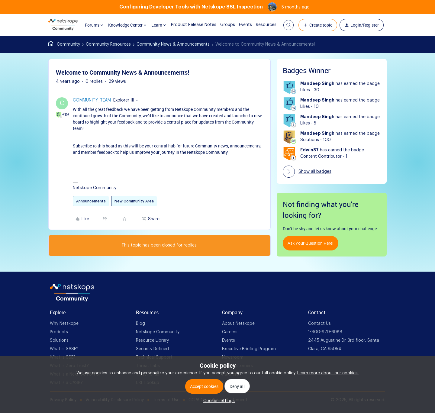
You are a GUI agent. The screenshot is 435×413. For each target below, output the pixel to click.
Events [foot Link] (228, 340)
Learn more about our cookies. (328, 373)
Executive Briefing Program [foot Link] (249, 349)
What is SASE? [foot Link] (64, 349)
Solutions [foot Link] (59, 340)
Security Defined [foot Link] (152, 349)
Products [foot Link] (59, 332)
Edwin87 (309, 150)
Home (64, 44)
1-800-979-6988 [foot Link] (325, 332)
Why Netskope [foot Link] (64, 323)
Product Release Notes (188, 25)
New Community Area (134, 201)
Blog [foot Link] (140, 323)
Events (240, 25)
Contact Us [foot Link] (319, 323)
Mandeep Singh (317, 84)
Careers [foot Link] (229, 332)
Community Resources (108, 44)
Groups (222, 25)
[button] (288, 25)
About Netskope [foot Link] (238, 323)
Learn (156, 25)
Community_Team (92, 100)
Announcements (91, 201)
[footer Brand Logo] (72, 300)
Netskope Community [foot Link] (157, 332)
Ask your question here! (311, 243)
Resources (261, 25)
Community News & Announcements (173, 44)
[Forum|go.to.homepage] (63, 25)
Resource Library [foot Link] (152, 340)
